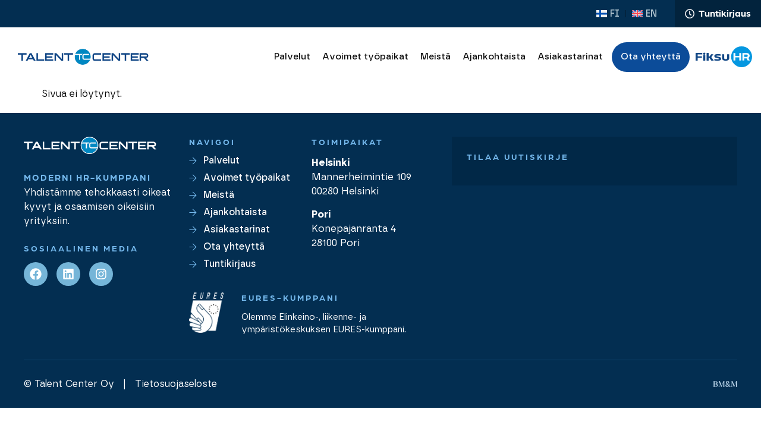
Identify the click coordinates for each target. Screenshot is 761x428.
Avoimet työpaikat (365, 58)
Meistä (435, 58)
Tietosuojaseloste (176, 386)
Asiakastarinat (570, 58)
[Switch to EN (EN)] (643, 14)
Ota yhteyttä (651, 58)
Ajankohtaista (494, 58)
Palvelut (292, 58)
